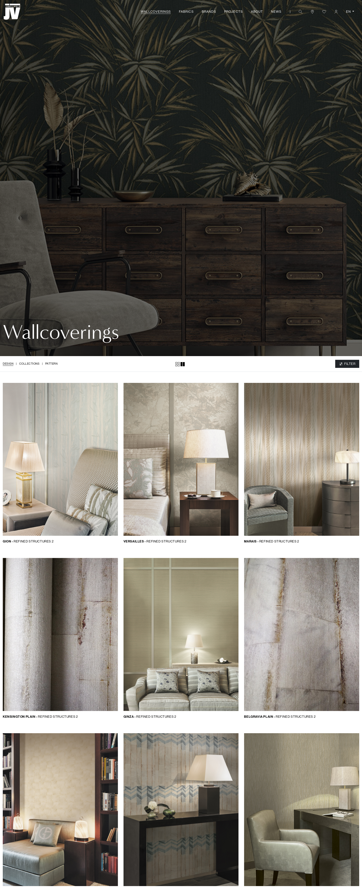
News (276, 11)
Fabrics (186, 11)
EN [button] (349, 11)
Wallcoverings (156, 11)
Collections (29, 363)
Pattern (51, 363)
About (257, 11)
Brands (209, 11)
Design (8, 363)
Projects (233, 11)
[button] (300, 11)
